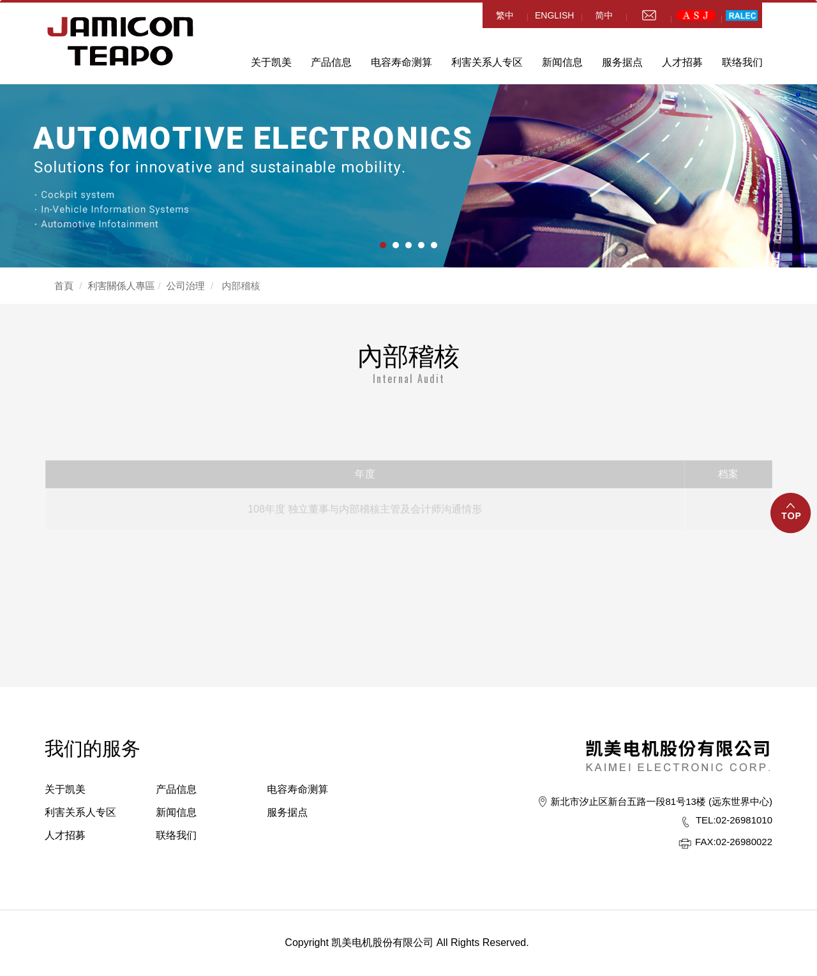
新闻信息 (562, 62)
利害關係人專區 (121, 285)
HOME (121, 41)
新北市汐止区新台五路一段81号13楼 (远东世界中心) (661, 801)
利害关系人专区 (487, 62)
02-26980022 (733, 841)
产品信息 (331, 62)
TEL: (706, 820)
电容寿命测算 (401, 62)
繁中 (505, 15)
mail (648, 15)
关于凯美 (271, 62)
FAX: (705, 841)
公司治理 (186, 285)
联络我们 (742, 62)
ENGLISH (554, 15)
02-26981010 (734, 820)
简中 (604, 15)
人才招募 (682, 62)
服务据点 (622, 62)
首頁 (63, 285)
